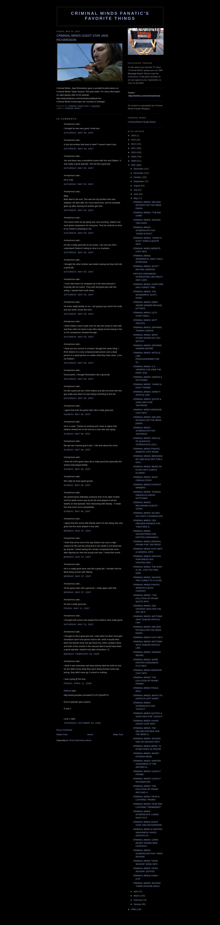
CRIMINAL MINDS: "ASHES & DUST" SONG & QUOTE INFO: (147, 241)
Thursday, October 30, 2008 (82, 723)
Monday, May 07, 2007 (77, 531)
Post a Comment (64, 730)
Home (90, 734)
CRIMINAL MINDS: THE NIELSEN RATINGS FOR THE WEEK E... (146, 731)
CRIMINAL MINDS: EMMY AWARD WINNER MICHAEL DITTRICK (147, 305)
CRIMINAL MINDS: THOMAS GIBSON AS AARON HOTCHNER (147, 495)
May (136, 198)
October (138, 177)
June (136, 194)
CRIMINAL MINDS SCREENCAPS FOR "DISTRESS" (144, 430)
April (136, 891)
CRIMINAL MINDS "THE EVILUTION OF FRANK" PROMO (146, 680)
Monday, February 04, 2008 (81, 654)
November (139, 173)
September (139, 181)
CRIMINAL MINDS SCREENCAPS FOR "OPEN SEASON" (147, 853)
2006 (133, 909)
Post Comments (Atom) (80, 740)
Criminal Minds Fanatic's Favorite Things (110, 16)
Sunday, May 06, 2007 (77, 414)
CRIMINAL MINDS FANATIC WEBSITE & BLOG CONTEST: (146, 587)
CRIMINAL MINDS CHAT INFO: (148, 637)
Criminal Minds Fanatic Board (142, 122)
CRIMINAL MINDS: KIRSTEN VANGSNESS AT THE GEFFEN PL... (147, 764)
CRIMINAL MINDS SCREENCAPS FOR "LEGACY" (144, 705)
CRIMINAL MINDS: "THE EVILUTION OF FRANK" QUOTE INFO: (146, 598)
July (136, 190)
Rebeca (67, 690)
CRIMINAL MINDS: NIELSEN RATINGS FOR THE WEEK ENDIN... (147, 205)
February (138, 900)
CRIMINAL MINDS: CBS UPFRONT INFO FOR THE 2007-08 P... (147, 609)
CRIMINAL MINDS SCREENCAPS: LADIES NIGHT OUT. (146, 814)
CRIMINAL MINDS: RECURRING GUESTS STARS (145, 505)
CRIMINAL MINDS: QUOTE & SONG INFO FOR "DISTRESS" (147, 402)
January (138, 904)
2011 (133, 148)
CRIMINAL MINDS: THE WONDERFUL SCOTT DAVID (145, 294)
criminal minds (73, 108)
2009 (133, 156)
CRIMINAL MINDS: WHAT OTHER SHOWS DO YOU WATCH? (146, 338)
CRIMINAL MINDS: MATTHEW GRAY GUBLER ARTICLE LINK (147, 619)
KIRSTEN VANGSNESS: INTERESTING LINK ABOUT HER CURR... (148, 276)
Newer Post (61, 734)
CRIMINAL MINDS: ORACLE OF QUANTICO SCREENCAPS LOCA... (146, 441)
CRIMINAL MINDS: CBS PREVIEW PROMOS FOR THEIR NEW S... (146, 523)
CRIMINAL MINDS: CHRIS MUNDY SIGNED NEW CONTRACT (145, 843)
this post (145, 76)
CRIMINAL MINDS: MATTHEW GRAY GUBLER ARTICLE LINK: (147, 644)
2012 (133, 144)
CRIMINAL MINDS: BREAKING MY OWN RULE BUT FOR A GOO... (148, 459)
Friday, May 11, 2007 (77, 608)
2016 (133, 135)
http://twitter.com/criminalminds (144, 96)
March (137, 896)
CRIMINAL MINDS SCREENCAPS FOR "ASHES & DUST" (144, 230)
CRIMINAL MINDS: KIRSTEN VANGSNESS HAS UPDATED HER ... (147, 559)
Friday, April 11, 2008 (78, 683)
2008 (133, 161)
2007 (133, 165)
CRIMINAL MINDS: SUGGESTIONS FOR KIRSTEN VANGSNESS (145, 534)
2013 (133, 140)
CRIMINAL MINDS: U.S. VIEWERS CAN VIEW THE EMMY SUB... (147, 369)
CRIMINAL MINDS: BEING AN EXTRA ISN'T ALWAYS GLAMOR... (147, 469)
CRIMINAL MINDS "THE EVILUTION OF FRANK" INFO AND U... (146, 789)
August (137, 185)
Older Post (118, 734)
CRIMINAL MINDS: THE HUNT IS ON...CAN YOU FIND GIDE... (147, 570)
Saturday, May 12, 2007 (79, 624)
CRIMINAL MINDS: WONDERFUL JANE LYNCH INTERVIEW (148, 258)
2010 (133, 152)
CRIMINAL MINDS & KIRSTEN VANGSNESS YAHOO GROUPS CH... (147, 832)
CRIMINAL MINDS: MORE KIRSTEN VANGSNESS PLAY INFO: (145, 662)
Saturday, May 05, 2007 (79, 133)
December (139, 169)
